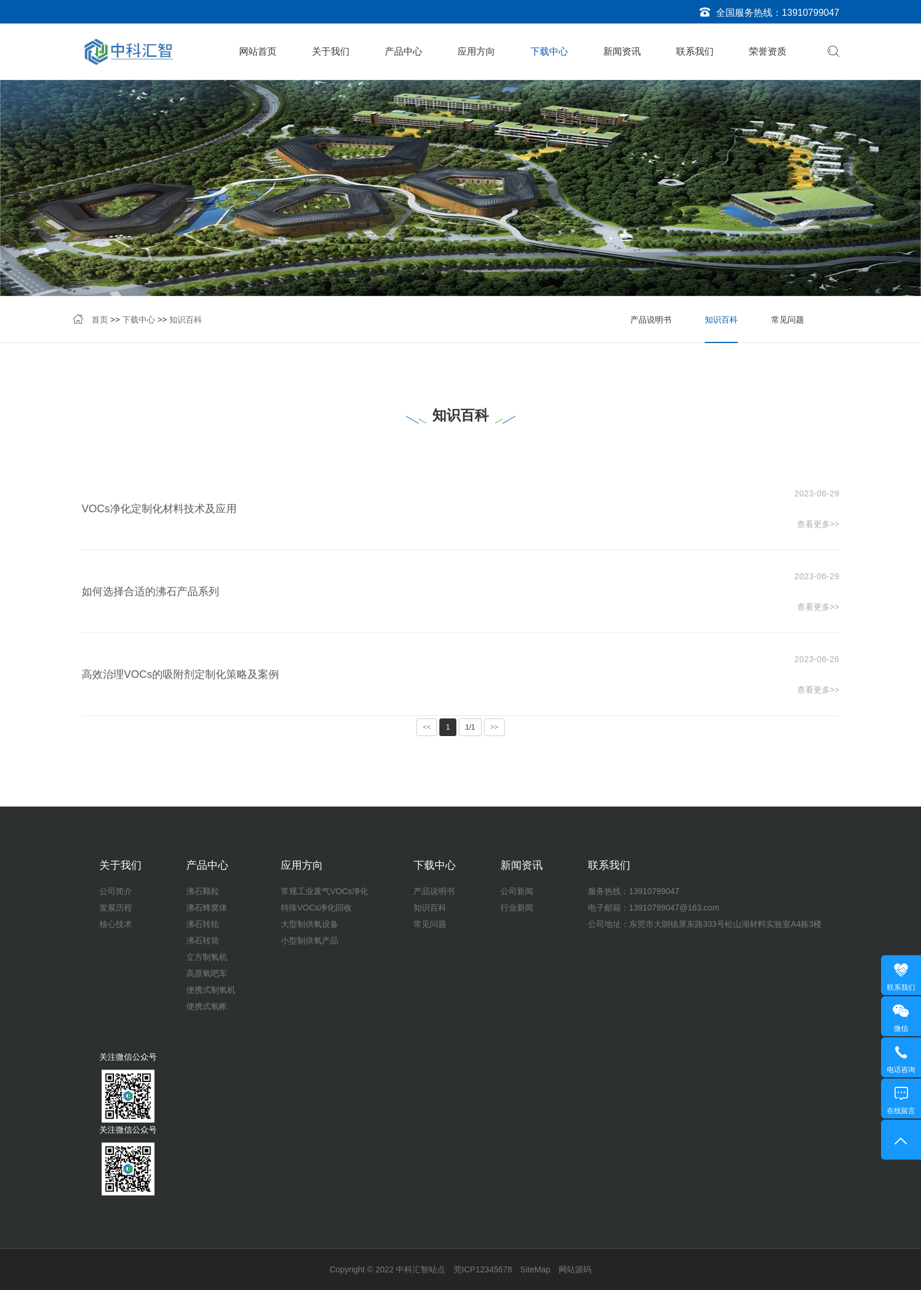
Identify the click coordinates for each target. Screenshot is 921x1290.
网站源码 (575, 1269)
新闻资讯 (622, 51)
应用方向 (476, 51)
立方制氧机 (206, 957)
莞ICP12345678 (482, 1269)
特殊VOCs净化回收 (316, 907)
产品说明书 (650, 320)
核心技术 (115, 924)
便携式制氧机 (211, 990)
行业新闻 (516, 907)
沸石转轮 (202, 924)
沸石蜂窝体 (206, 907)
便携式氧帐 (206, 1006)
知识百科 (185, 320)
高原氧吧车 (206, 973)
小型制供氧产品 (309, 940)
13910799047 (810, 13)
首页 (100, 320)
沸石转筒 (202, 940)
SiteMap (535, 1269)
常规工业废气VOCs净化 (324, 891)
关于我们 (330, 51)
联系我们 (695, 51)
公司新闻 (516, 891)
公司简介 (115, 891)
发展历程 (115, 907)
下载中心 (549, 51)
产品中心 (403, 51)
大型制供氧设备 (309, 924)
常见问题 (787, 320)
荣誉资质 (767, 51)
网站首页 (258, 51)
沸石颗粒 (202, 891)
